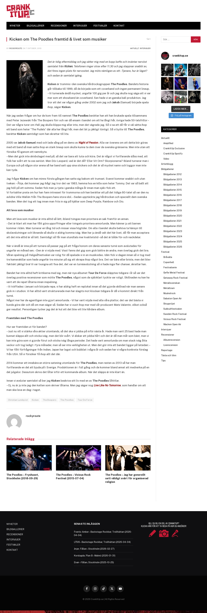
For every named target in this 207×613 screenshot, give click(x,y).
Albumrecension (171, 340)
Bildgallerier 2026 (172, 246)
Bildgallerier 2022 (172, 226)
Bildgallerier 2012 (172, 174)
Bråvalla (167, 257)
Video (166, 158)
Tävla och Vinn (168, 355)
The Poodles (67, 400)
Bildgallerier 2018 (172, 205)
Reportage (166, 350)
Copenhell (168, 262)
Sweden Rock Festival (175, 314)
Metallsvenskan (171, 283)
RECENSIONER (59, 25)
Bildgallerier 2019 (172, 210)
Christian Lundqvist (18, 400)
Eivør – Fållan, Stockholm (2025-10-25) (94, 562)
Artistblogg (167, 164)
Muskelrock (169, 293)
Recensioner (167, 334)
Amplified (168, 143)
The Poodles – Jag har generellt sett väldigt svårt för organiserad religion (126, 478)
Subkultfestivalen (172, 309)
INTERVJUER (80, 25)
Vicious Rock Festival (174, 319)
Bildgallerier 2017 (172, 200)
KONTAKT (119, 25)
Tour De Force (85, 400)
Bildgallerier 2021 (172, 221)
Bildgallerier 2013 (172, 179)
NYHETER (15, 25)
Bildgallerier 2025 (172, 241)
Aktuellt (134, 48)
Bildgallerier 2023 (172, 231)
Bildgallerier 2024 (172, 236)
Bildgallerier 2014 (172, 184)
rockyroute (15, 48)
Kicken (35, 400)
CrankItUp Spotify (172, 153)
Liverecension (170, 345)
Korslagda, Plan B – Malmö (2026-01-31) (94, 555)
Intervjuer (145, 48)
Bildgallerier (167, 169)
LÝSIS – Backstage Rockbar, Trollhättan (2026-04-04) (102, 542)
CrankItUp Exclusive (174, 148)
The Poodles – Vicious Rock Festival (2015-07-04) (73, 476)
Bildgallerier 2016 (172, 195)
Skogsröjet (169, 303)
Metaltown (169, 288)
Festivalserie (170, 267)
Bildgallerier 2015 (172, 190)
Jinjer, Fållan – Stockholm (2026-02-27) (94, 548)
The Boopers (49, 400)
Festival (165, 252)
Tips (163, 360)
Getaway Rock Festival (175, 278)
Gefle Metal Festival (174, 272)
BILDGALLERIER (35, 25)
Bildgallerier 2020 (172, 215)
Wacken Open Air (172, 324)
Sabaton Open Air (172, 298)
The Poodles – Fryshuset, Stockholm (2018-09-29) (22, 476)
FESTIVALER (100, 25)
